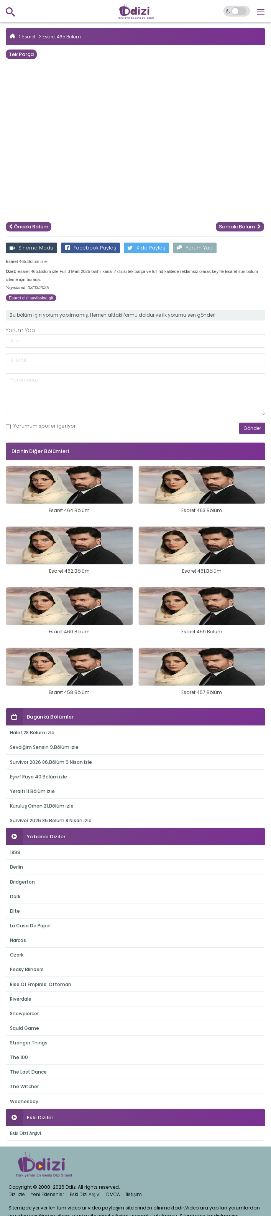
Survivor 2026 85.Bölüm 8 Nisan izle (51, 820)
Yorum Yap (195, 247)
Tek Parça (21, 54)
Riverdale (20, 999)
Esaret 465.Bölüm (61, 36)
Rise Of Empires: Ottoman (40, 984)
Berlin (16, 867)
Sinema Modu (31, 247)
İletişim (134, 1194)
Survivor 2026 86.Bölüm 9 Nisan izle (51, 762)
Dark (15, 896)
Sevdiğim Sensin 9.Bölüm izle (44, 747)
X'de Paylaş (146, 247)
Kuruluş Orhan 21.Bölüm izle (42, 806)
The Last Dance (28, 1072)
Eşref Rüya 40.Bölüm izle (38, 776)
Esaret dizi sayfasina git (31, 298)
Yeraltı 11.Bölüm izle (32, 791)
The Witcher (24, 1086)
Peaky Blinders (27, 969)
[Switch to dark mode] (236, 11)
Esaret (28, 36)
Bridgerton (22, 882)
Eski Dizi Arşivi (25, 1133)
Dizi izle (16, 1194)
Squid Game (24, 1028)
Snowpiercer (24, 1013)
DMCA (113, 1194)
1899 (15, 852)
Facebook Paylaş (90, 247)
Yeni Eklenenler (47, 1194)
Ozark (16, 955)
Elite (15, 911)
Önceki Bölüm (28, 226)
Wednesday (24, 1101)
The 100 (19, 1057)
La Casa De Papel (30, 925)
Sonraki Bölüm (240, 226)
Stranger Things (29, 1042)
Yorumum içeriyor (41, 426)
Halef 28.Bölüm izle (32, 732)
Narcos (18, 940)
